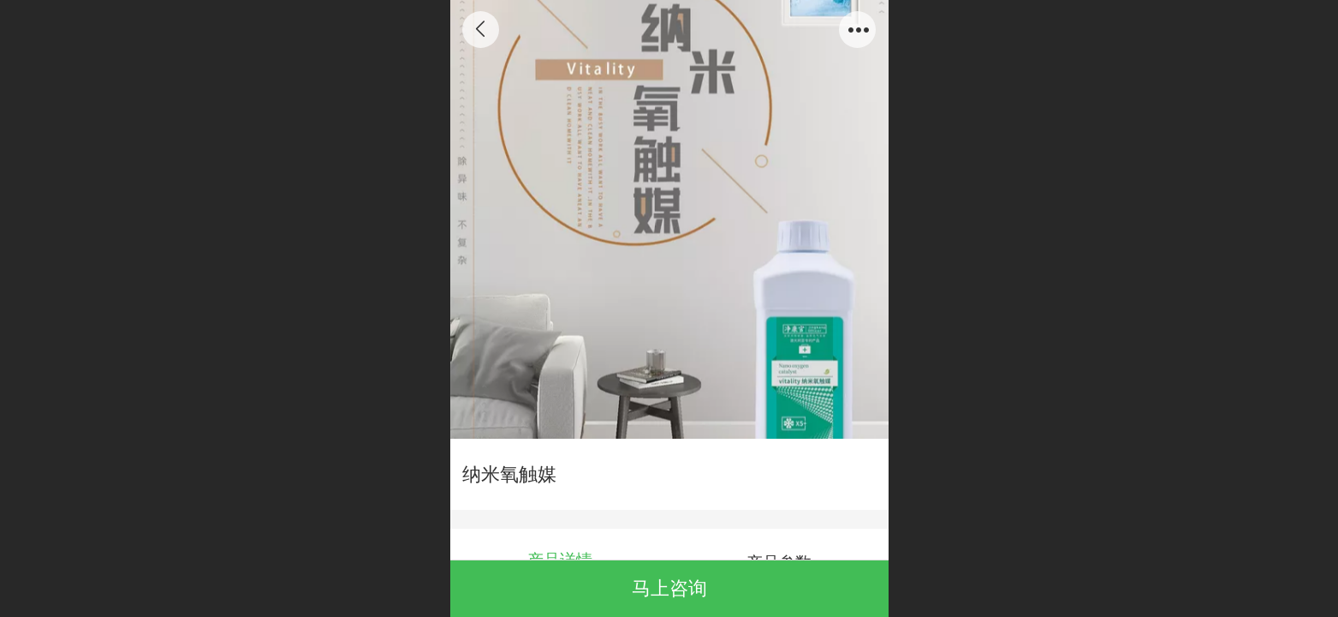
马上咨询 (669, 588)
